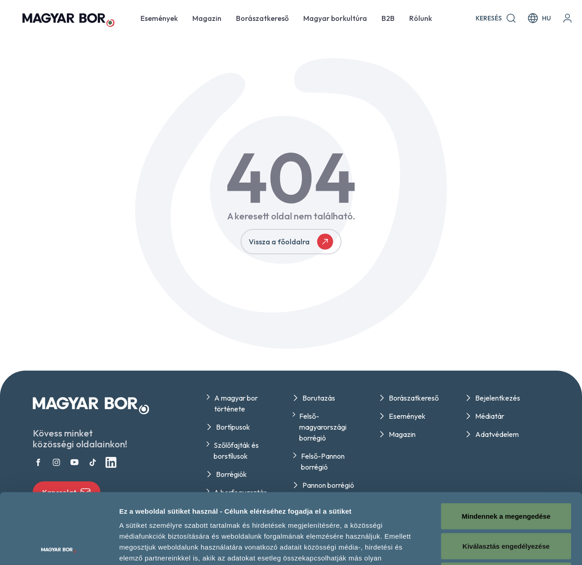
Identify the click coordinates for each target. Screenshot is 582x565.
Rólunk (420, 18)
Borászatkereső (262, 18)
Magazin (206, 18)
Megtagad (506, 505)
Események (159, 18)
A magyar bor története (236, 403)
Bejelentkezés (497, 397)
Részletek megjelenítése (517, 547)
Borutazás (318, 397)
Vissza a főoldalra (291, 241)
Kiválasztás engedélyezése (506, 476)
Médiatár (489, 416)
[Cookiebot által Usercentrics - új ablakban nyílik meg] (59, 547)
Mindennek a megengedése (506, 446)
